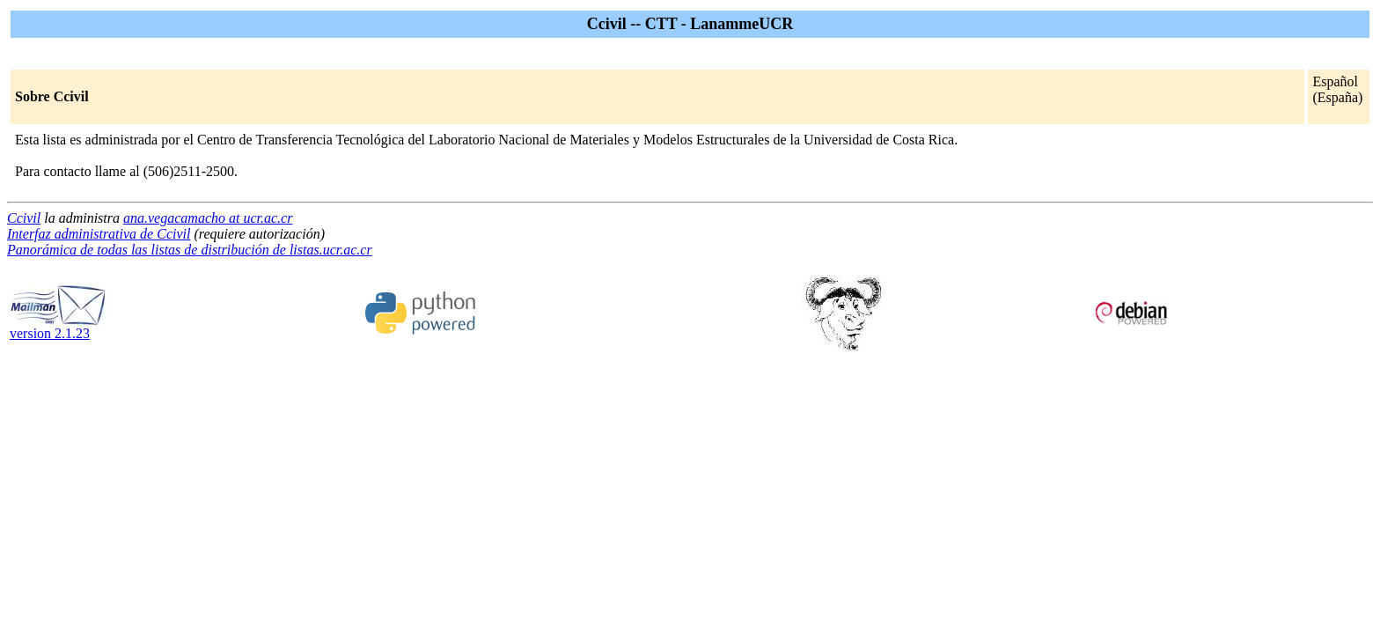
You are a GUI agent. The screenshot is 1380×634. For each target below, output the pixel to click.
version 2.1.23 (58, 327)
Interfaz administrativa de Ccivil (98, 233)
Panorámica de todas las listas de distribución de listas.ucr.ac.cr (189, 249)
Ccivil (23, 217)
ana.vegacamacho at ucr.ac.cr (207, 217)
